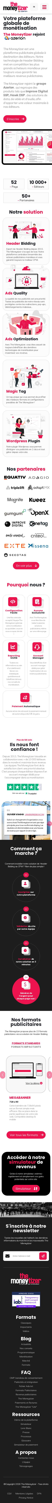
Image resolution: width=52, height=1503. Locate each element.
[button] (49, 828)
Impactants (26, 1327)
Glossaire (26, 1440)
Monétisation (26, 1356)
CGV (9, 1493)
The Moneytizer (26, 1398)
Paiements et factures (26, 1402)
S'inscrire (15, 119)
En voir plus (26, 566)
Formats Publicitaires (26, 1390)
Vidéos (26, 1331)
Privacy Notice (26, 1497)
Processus (26, 1436)
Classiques (26, 1322)
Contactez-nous (26, 1457)
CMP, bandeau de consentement (26, 1377)
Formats (26, 1364)
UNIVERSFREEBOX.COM (34, 814)
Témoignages (26, 1466)
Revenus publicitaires (26, 1394)
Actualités (26, 1344)
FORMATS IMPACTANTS (26, 1046)
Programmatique (26, 1352)
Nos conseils (26, 1348)
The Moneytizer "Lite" (26, 1406)
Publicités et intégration (26, 1382)
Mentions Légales (24, 1493)
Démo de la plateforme (26, 1419)
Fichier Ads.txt (26, 1386)
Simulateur (27, 1189)
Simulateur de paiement (26, 1444)
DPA (39, 1493)
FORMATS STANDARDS (26, 1043)
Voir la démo (34, 1083)
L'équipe (26, 1462)
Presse (26, 1432)
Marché (26, 1360)
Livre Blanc (26, 1428)
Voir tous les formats (26, 1135)
